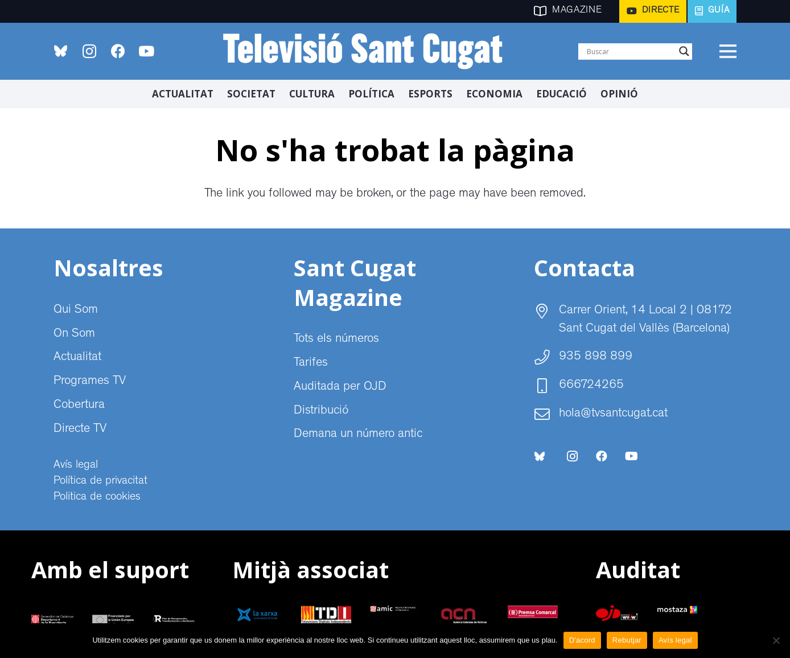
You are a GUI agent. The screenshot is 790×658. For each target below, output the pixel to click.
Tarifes (311, 363)
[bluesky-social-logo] (61, 51)
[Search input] (630, 51)
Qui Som (76, 310)
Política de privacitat (100, 481)
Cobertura (79, 405)
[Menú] (727, 51)
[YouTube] (146, 51)
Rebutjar (626, 640)
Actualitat (77, 358)
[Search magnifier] (684, 51)
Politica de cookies (97, 497)
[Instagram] (89, 51)
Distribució (321, 411)
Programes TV (90, 381)
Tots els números (336, 339)
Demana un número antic (358, 434)
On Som (74, 334)
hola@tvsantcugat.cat (613, 414)
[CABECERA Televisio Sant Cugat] (369, 51)
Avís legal (76, 465)
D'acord (582, 640)
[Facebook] (118, 51)
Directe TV (80, 429)
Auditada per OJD (340, 387)
